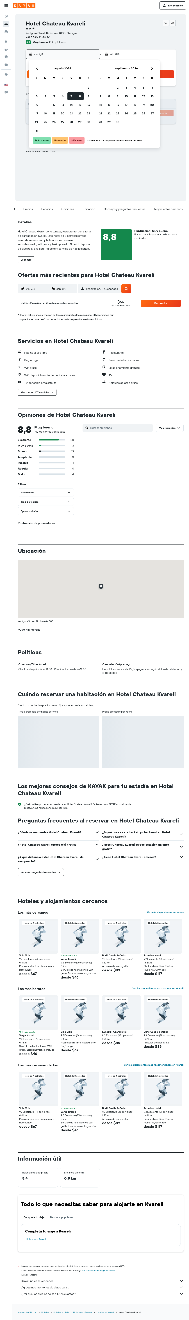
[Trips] (6, 74)
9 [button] (88, 96)
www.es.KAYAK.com (27, 1312)
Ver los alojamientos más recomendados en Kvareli (154, 1064)
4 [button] (45, 96)
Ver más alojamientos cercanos (165, 912)
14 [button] (71, 105)
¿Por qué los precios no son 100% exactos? (102, 1294)
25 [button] (45, 122)
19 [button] (54, 113)
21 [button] (71, 113)
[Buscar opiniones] (121, 427)
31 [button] (36, 130)
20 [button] (62, 113)
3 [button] (37, 96)
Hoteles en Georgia (82, 1312)
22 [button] (79, 113)
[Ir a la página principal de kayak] (24, 5)
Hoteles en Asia (61, 1312)
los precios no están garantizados (98, 1270)
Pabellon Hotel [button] (152, 955)
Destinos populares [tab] (61, 1217)
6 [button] (62, 96)
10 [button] (36, 105)
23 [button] (88, 113)
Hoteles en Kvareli (36, 1239)
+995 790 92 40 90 (38, 37)
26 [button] (54, 122)
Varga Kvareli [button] (68, 959)
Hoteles (45, 1312)
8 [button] (80, 96)
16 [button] (88, 105)
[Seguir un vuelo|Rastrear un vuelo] (6, 49)
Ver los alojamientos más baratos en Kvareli (158, 988)
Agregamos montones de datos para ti (102, 1287)
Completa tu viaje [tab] (34, 1217)
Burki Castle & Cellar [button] (114, 955)
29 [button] (79, 122)
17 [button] (36, 113)
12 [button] (54, 105)
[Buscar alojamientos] (6, 24)
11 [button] (45, 105)
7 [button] (71, 96)
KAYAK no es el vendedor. (102, 1281)
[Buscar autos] (6, 31)
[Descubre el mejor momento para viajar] (6, 56)
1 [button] (79, 87)
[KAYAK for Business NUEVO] (6, 64)
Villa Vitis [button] (24, 955)
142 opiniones (57, 42)
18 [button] (45, 113)
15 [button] (80, 105)
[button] (6, 6)
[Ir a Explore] (6, 41)
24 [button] (36, 122)
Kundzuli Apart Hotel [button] (114, 1031)
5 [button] (54, 96)
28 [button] (71, 122)
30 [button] (88, 122)
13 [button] (62, 105)
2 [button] (88, 87)
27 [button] (62, 122)
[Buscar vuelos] (6, 16)
